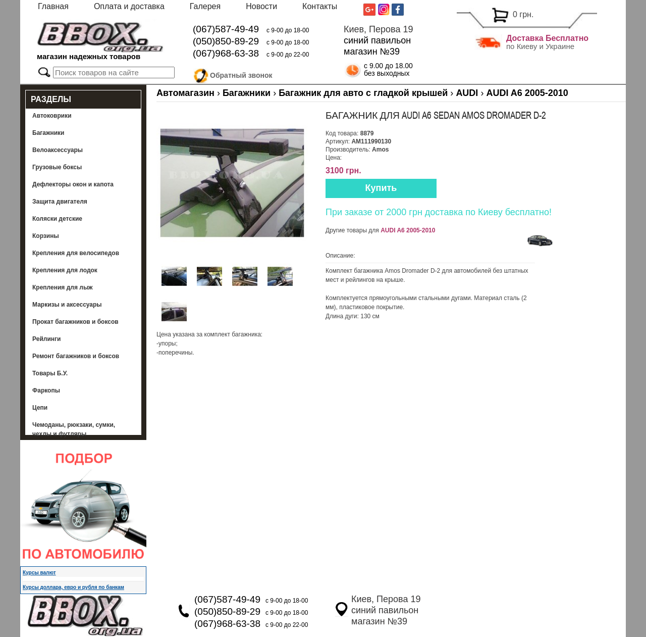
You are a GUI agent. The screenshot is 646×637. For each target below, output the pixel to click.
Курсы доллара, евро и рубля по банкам (73, 587)
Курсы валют (39, 572)
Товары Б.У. (50, 373)
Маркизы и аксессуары (67, 304)
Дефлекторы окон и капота (73, 184)
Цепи (39, 407)
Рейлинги (46, 338)
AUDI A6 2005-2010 (408, 230)
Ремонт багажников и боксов (75, 356)
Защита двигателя (59, 201)
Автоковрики (52, 115)
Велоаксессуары (57, 150)
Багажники (48, 132)
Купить (381, 188)
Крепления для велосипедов (75, 253)
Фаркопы (46, 390)
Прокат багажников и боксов (75, 321)
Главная (53, 6)
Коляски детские (57, 218)
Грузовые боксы (57, 167)
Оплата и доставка (129, 6)
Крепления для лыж (62, 287)
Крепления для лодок (64, 270)
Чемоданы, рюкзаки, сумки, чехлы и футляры (73, 429)
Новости (261, 6)
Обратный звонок (241, 73)
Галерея (205, 6)
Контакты (319, 6)
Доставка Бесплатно (547, 38)
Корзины (45, 235)
